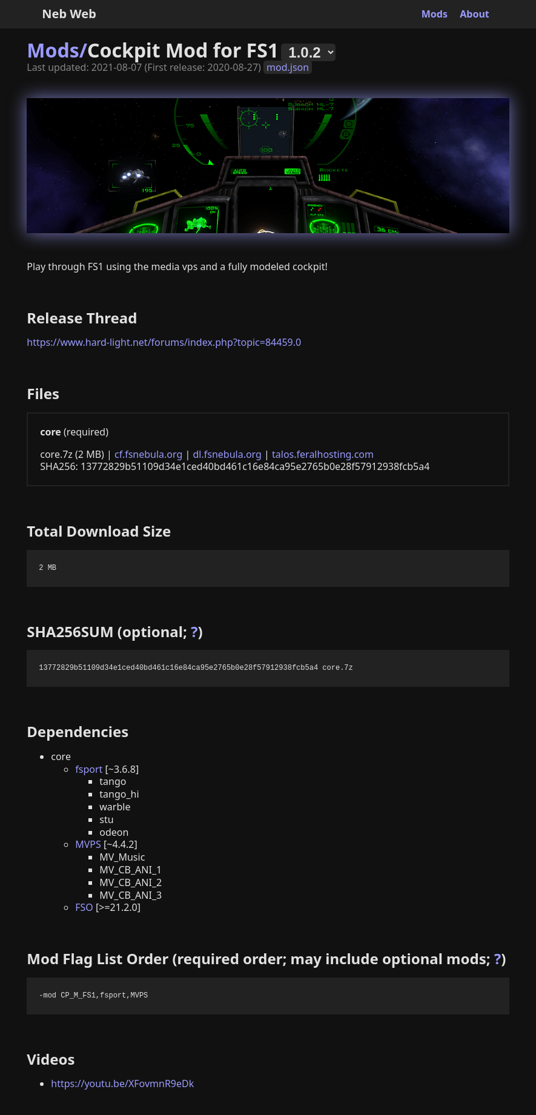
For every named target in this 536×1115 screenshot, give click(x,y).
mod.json (287, 67)
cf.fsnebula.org (148, 454)
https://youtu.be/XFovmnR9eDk (122, 1083)
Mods (435, 14)
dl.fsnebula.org (227, 454)
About (474, 14)
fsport (88, 769)
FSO (84, 907)
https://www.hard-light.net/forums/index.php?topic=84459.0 (164, 342)
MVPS (88, 844)
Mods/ (57, 50)
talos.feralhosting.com (323, 454)
